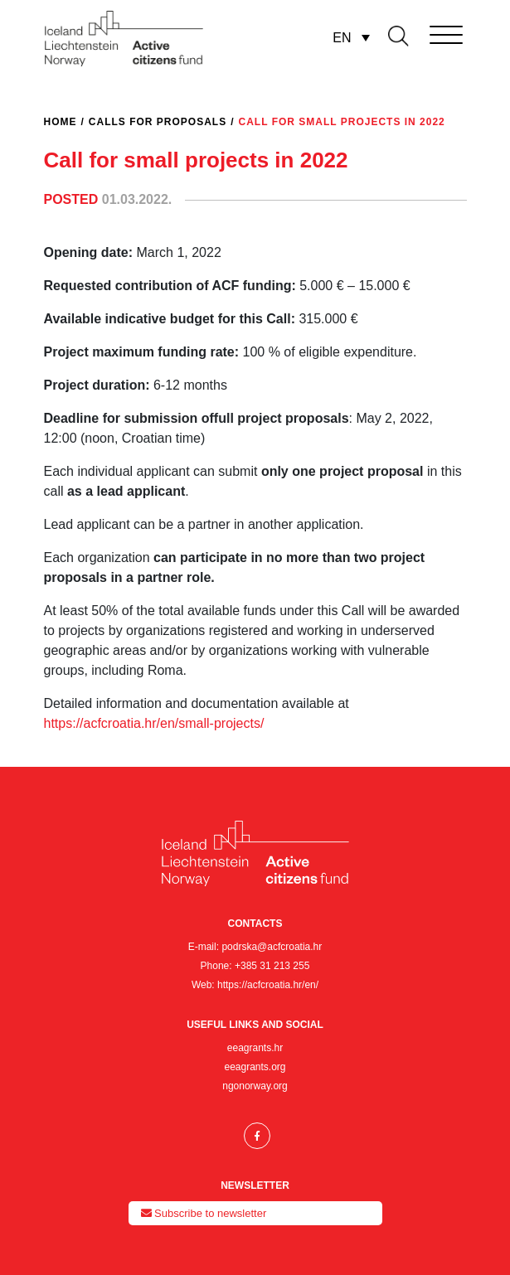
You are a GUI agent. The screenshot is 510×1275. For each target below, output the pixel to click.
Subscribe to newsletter (204, 1213)
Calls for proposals (157, 122)
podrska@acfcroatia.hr (271, 947)
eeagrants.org (254, 1067)
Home (60, 122)
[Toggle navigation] (423, 31)
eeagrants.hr (255, 1048)
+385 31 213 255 (272, 966)
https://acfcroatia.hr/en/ (267, 985)
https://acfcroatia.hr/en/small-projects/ (154, 723)
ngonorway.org (255, 1086)
